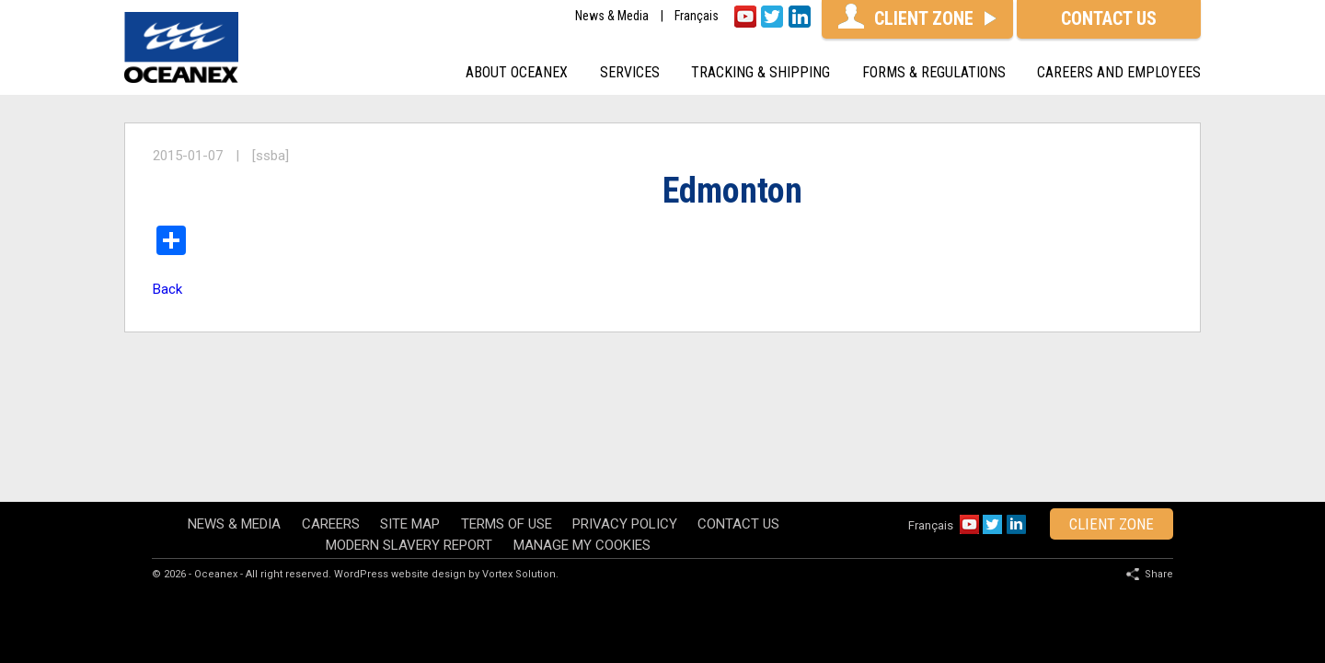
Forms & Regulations (934, 72)
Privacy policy (624, 456)
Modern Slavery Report (409, 477)
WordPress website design (400, 506)
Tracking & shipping (760, 72)
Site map (410, 456)
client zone (1111, 456)
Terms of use (506, 456)
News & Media (612, 16)
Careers (331, 456)
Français (696, 16)
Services (630, 72)
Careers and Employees (1119, 72)
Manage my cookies (582, 477)
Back (167, 289)
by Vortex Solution (512, 506)
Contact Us (738, 456)
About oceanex (517, 72)
